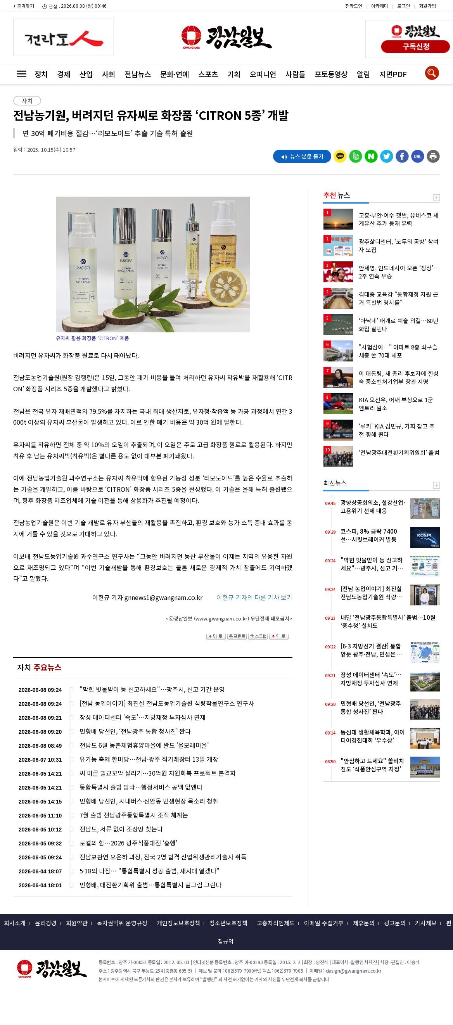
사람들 (295, 74)
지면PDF (393, 74)
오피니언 (263, 74)
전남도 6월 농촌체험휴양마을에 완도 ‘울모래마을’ (144, 745)
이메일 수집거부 (324, 923)
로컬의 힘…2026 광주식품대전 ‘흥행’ (128, 843)
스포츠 (208, 74)
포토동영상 (331, 74)
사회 (108, 74)
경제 (63, 74)
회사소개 (15, 923)
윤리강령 (46, 923)
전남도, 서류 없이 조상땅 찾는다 (121, 829)
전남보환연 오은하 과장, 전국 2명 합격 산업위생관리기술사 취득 (163, 857)
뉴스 (336, 195)
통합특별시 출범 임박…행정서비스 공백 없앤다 (141, 787)
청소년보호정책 (228, 923)
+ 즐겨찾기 (23, 5)
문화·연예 (174, 74)
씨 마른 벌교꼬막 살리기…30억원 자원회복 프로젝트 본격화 (158, 773)
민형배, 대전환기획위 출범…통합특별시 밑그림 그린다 (150, 885)
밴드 (387, 21)
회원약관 (77, 923)
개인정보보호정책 (178, 923)
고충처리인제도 (276, 923)
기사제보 (426, 923)
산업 (86, 74)
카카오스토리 (387, 10)
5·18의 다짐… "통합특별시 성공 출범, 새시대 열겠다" (150, 871)
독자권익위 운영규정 (122, 923)
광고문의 (395, 923)
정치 (41, 74)
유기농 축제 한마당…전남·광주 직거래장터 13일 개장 (149, 759)
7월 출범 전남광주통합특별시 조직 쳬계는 (134, 815)
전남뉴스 (137, 74)
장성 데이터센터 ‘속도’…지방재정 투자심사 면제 (143, 717)
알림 (363, 74)
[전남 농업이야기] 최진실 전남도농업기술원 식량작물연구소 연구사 (167, 703)
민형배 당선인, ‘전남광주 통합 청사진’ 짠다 (135, 731)
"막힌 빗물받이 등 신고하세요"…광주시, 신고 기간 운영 (152, 689)
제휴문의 (364, 923)
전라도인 (353, 5)
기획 (233, 74)
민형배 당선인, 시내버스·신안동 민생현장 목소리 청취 (149, 801)
